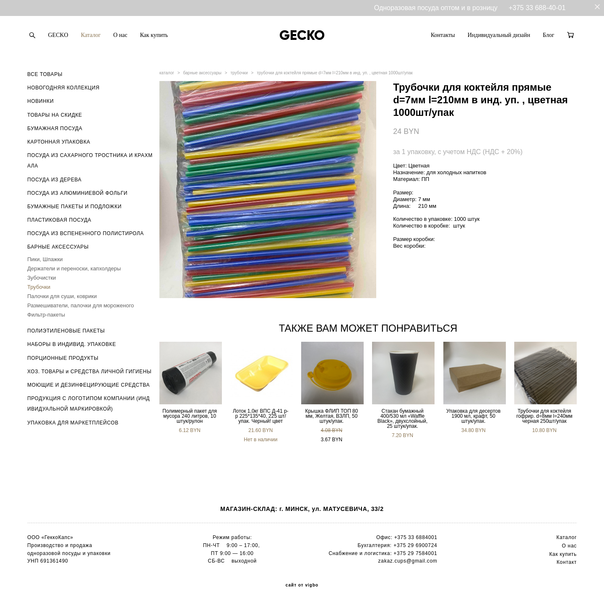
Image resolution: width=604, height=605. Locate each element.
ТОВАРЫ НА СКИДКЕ (54, 115)
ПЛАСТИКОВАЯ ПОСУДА (59, 220)
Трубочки (38, 287)
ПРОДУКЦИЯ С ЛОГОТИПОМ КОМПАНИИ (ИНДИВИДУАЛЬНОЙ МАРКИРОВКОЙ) (88, 403)
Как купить (154, 35)
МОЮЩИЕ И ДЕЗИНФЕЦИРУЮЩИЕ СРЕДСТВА (88, 385)
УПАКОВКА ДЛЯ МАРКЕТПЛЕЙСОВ (73, 423)
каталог (166, 73)
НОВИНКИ (40, 101)
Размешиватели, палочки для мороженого (80, 305)
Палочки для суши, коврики (62, 296)
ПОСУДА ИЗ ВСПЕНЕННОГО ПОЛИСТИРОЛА (85, 233)
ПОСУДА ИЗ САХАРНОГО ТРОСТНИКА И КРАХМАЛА (90, 160)
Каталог (91, 35)
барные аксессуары (202, 73)
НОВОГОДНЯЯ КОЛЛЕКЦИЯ (63, 88)
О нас (120, 35)
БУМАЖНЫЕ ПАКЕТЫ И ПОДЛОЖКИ (74, 207)
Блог (549, 35)
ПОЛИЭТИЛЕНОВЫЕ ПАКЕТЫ (66, 331)
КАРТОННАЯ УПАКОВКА (58, 142)
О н (566, 546)
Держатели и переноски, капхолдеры (74, 268)
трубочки (238, 73)
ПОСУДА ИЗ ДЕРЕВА (54, 180)
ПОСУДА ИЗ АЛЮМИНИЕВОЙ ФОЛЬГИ (77, 193)
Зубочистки (41, 278)
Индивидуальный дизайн (499, 35)
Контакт (567, 562)
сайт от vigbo (302, 585)
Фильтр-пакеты (46, 315)
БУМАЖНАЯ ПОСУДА (54, 128)
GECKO (58, 35)
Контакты (443, 35)
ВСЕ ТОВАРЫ (44, 74)
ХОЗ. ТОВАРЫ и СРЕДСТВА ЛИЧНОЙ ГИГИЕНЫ (89, 372)
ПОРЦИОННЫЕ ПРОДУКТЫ (63, 358)
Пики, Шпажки (45, 259)
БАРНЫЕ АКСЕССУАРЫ (58, 247)
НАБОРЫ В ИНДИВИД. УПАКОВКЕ (71, 344)
